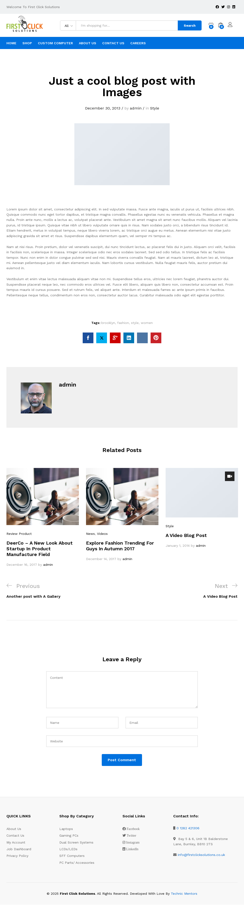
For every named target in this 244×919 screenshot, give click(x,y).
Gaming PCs (68, 835)
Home (11, 43)
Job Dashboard (18, 849)
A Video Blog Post (186, 535)
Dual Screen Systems (76, 842)
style (135, 323)
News (90, 534)
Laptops (66, 829)
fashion (123, 323)
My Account (15, 842)
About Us (87, 43)
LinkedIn (132, 849)
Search (189, 25)
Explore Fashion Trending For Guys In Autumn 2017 (120, 545)
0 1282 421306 (188, 828)
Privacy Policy (17, 856)
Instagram (133, 842)
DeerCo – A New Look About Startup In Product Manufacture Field (39, 548)
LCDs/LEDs (68, 849)
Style (154, 108)
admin (136, 108)
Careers (138, 43)
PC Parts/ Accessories (76, 862)
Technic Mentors (184, 893)
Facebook (133, 828)
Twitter (131, 835)
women (147, 323)
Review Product (19, 534)
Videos (102, 534)
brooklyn (108, 323)
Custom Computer (55, 43)
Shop (27, 43)
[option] (42, 517)
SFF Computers (72, 856)
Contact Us (113, 43)
